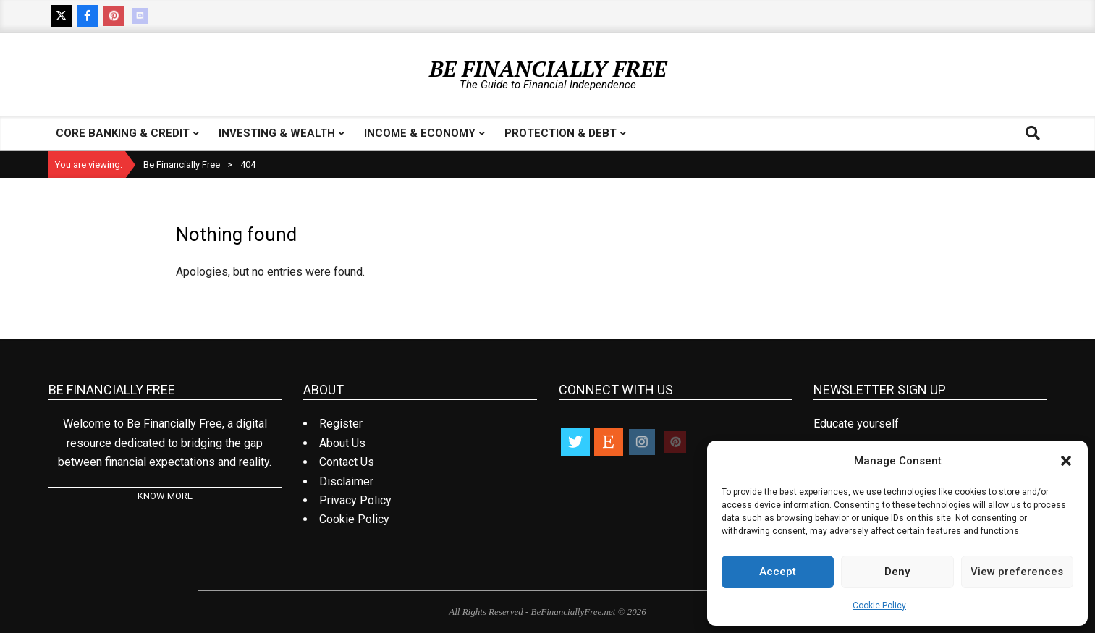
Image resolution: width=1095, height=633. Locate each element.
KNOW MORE (165, 495)
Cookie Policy (879, 605)
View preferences (1017, 571)
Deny (897, 571)
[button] (1066, 461)
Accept (777, 571)
